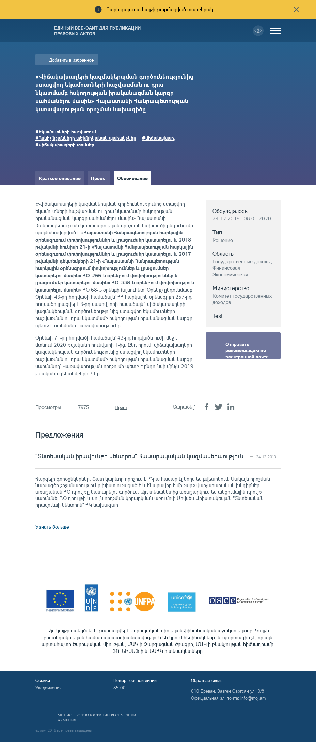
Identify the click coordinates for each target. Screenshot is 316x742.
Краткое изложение (61, 192)
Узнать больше (52, 527)
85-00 (119, 687)
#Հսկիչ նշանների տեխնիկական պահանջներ (85, 138)
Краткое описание (60, 178)
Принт (121, 407)
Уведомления (48, 687)
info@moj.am (253, 698)
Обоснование (132, 178)
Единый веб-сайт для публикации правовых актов (97, 30)
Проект (99, 178)
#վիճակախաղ (158, 138)
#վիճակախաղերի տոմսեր (64, 144)
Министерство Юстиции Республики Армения (97, 717)
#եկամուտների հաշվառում (65, 131)
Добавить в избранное (71, 60)
